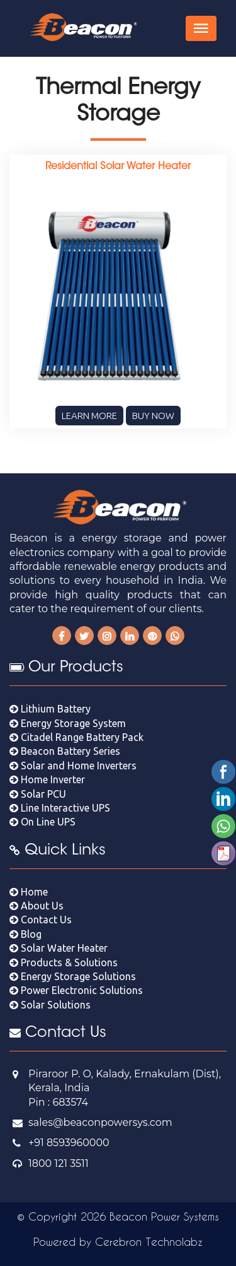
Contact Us (40, 919)
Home (28, 891)
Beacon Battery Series (64, 751)
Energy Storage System (67, 723)
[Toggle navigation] (201, 28)
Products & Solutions (63, 962)
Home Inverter (47, 779)
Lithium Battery (50, 708)
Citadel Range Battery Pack (76, 737)
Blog (25, 934)
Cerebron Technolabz (149, 1241)
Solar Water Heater (58, 948)
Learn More (89, 415)
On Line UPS (42, 821)
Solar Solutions (50, 1004)
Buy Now (153, 415)
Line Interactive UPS (59, 807)
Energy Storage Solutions (72, 976)
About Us (36, 905)
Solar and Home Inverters (73, 765)
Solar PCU (37, 794)
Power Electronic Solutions (76, 990)
